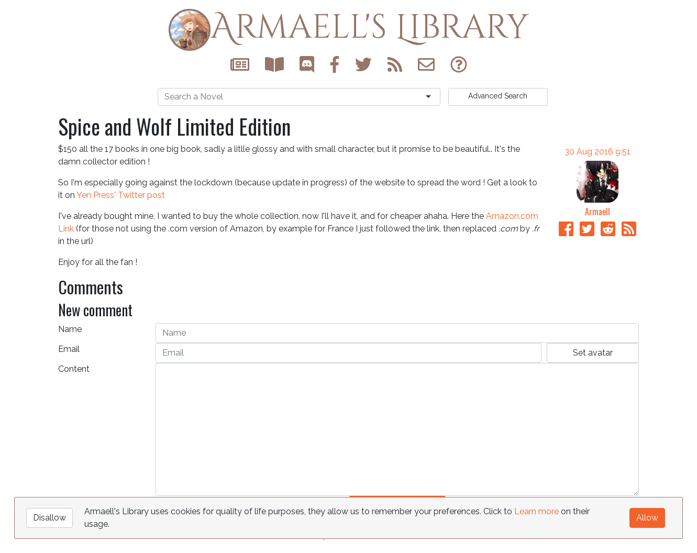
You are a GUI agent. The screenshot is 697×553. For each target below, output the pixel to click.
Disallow (49, 518)
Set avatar (593, 353)
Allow (647, 518)
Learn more (536, 511)
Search (497, 96)
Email (69, 349)
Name (70, 329)
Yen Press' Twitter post (120, 195)
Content (74, 369)
